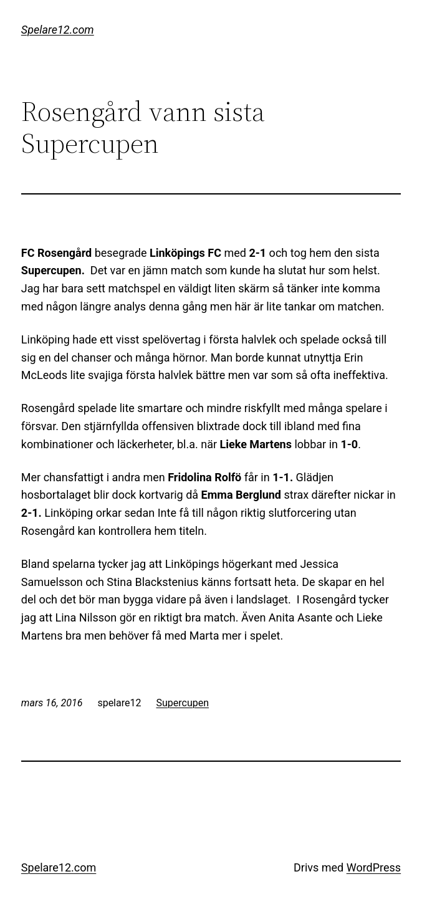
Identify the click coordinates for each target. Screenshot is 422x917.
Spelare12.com (57, 29)
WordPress (374, 867)
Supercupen (182, 703)
